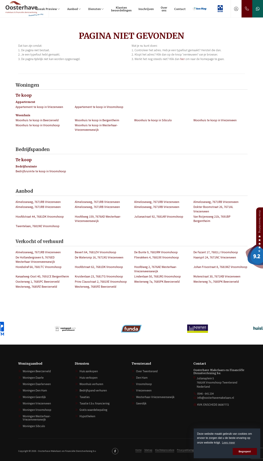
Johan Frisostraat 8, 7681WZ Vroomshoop (220, 267)
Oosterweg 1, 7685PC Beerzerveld (38, 281)
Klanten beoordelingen (121, 8)
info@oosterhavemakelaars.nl (215, 397)
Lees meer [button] (228, 442)
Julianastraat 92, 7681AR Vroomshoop (158, 216)
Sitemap (148, 449)
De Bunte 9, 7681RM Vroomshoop (156, 252)
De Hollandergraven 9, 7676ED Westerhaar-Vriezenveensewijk (35, 259)
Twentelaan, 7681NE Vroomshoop (37, 226)
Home (138, 449)
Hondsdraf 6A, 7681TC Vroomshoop (38, 267)
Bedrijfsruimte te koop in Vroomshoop (41, 171)
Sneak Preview (48, 9)
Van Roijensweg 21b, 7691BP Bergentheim (211, 218)
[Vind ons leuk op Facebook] (115, 451)
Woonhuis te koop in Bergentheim (97, 120)
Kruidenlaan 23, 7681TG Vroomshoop (99, 276)
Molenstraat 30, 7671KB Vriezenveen (216, 276)
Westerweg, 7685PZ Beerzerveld (36, 286)
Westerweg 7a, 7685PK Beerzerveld (157, 281)
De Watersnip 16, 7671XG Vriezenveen (99, 257)
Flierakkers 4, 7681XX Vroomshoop (156, 257)
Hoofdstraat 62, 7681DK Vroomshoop (99, 267)
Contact (180, 9)
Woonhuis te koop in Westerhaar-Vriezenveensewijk (96, 127)
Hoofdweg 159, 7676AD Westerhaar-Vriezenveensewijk (98, 218)
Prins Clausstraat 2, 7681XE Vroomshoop (101, 281)
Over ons (164, 8)
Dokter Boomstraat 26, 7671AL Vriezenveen (213, 209)
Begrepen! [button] (245, 451)
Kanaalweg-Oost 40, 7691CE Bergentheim (42, 276)
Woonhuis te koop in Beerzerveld (37, 120)
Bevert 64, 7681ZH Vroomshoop (95, 252)
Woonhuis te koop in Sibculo (153, 120)
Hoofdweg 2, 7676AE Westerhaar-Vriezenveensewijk (155, 269)
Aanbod (74, 9)
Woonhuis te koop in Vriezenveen (215, 120)
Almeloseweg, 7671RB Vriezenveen (38, 202)
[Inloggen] (236, 8)
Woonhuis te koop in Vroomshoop (38, 125)
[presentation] (127, 339)
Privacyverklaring (185, 449)
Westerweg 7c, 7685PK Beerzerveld (216, 281)
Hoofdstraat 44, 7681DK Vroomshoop (40, 216)
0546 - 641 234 (205, 393)
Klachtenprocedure (164, 449)
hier (182, 59)
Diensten (96, 9)
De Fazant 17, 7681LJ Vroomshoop (215, 252)
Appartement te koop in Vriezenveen (39, 107)
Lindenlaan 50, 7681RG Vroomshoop (157, 276)
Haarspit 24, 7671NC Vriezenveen (214, 257)
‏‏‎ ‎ (213, 9)
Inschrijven (146, 9)
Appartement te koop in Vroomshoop (99, 107)
